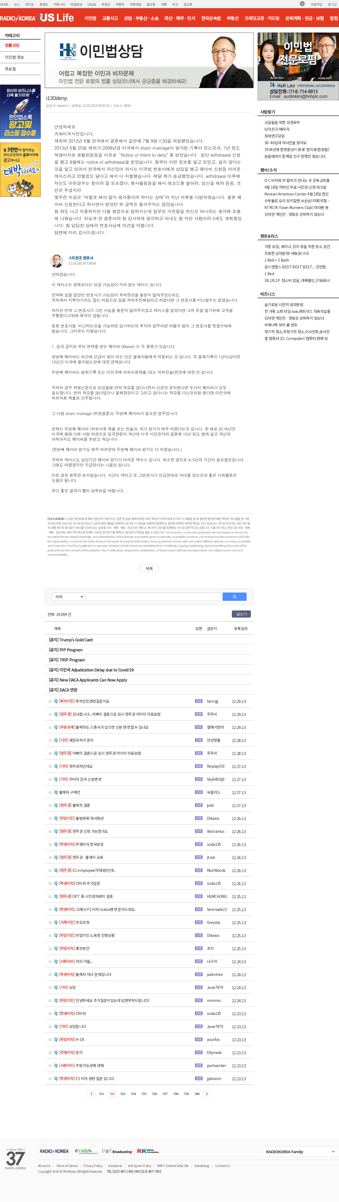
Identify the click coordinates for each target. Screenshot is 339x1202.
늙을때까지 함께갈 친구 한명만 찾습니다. (295, 156)
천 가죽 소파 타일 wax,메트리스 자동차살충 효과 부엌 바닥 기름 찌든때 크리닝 (297, 313)
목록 (149, 568)
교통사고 (110, 18)
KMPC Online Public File (172, 1165)
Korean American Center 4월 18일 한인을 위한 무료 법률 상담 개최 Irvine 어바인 (296, 196)
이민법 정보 (14, 57)
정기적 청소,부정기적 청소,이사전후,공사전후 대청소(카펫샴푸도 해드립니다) (297, 334)
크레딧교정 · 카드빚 (261, 18)
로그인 (332, 4)
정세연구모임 (274, 136)
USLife (92, 4)
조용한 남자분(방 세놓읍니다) (286, 253)
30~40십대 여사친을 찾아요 (285, 142)
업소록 (188, 4)
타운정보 (76, 4)
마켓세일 (135, 4)
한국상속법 (211, 18)
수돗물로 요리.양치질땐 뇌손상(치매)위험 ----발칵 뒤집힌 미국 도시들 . (297, 203)
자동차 (120, 4)
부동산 (105, 4)
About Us (44, 1165)
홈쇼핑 (151, 4)
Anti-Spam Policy (139, 1165)
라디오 (29, 4)
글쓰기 (241, 614)
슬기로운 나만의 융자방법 (283, 304)
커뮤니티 (59, 4)
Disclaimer (115, 1165)
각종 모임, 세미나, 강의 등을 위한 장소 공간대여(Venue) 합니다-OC (297, 249)
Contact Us (222, 1165)
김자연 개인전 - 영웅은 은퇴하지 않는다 (294, 214)
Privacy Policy (93, 1165)
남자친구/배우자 (276, 129)
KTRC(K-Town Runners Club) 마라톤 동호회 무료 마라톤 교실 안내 (296, 210)
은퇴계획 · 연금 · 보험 (304, 18)
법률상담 (12, 45)
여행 (164, 4)
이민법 (90, 18)
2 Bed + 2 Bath (276, 260)
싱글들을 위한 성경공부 (282, 122)
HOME (4, 4)
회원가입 (316, 4)
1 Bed (269, 273)
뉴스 (17, 4)
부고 (175, 4)
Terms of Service (67, 1165)
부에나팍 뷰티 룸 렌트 (281, 324)
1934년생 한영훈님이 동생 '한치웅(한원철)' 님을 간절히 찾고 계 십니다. (297, 152)
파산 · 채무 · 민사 (179, 18)
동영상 (44, 4)
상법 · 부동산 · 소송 (141, 18)
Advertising (201, 1165)
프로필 (10, 69)
